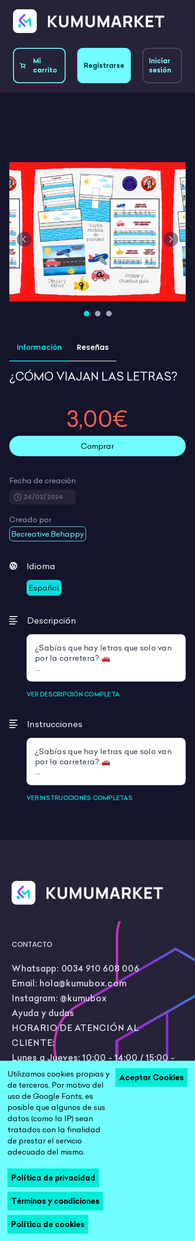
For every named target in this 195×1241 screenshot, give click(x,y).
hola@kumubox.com (83, 983)
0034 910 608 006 (100, 968)
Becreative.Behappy (47, 533)
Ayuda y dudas (43, 1013)
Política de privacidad (53, 1177)
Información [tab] (39, 347)
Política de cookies (48, 1224)
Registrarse (104, 65)
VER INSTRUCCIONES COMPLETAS (80, 797)
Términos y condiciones (55, 1201)
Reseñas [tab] (93, 347)
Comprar (97, 446)
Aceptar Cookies (151, 1077)
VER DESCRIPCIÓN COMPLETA (73, 694)
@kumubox (83, 998)
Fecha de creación (42, 480)
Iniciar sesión (160, 65)
